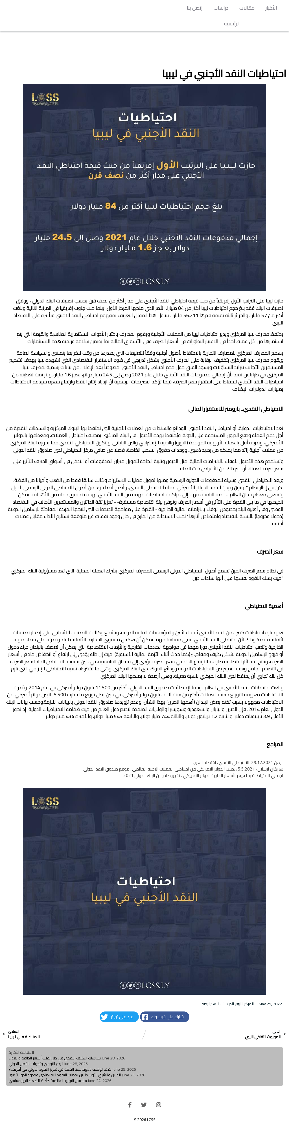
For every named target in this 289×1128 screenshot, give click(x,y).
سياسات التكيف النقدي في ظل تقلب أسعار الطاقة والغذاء (54, 1058)
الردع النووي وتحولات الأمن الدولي (35, 1063)
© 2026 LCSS (144, 1119)
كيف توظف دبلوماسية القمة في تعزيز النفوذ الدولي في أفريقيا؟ (59, 1069)
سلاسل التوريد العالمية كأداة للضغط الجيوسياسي (47, 1080)
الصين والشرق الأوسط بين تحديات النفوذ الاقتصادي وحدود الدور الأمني (64, 1075)
